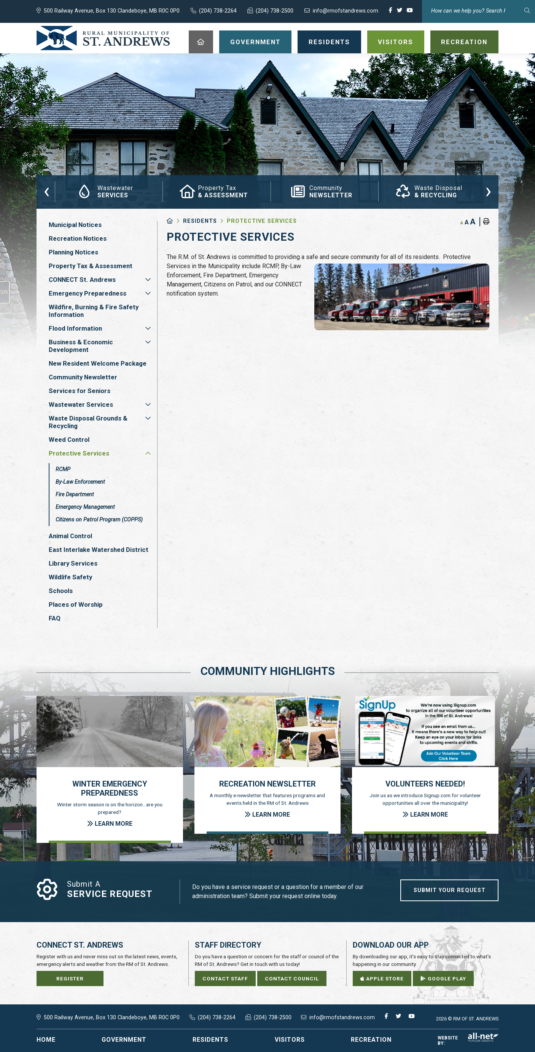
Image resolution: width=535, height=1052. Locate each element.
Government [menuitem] (255, 42)
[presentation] (46, 190)
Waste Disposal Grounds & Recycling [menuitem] (88, 422)
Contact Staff (225, 978)
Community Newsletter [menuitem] (83, 377)
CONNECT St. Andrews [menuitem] (82, 279)
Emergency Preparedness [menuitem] (87, 293)
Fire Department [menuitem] (75, 494)
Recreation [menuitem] (464, 42)
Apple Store (382, 978)
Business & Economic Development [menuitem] (81, 345)
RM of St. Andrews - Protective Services (103, 38)
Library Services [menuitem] (73, 563)
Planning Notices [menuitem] (73, 252)
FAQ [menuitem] (55, 618)
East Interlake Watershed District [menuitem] (98, 549)
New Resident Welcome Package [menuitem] (97, 363)
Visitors (290, 1039)
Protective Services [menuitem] (79, 453)
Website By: (468, 1040)
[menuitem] (201, 41)
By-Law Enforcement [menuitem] (80, 482)
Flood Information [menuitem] (75, 328)
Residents (200, 221)
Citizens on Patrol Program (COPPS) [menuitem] (99, 519)
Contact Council (292, 978)
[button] (148, 279)
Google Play (443, 978)
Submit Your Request (450, 890)
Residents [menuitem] (329, 42)
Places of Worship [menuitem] (76, 604)
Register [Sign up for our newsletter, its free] (70, 978)
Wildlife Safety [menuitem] (70, 577)
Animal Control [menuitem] (70, 536)
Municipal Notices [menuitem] (75, 225)
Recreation (371, 1039)
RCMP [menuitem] (63, 469)
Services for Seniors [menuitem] (79, 391)
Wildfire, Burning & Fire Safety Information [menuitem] (94, 310)
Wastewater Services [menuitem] (81, 404)
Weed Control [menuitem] (69, 439)
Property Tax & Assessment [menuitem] (90, 266)
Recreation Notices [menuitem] (78, 238)
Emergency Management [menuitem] (85, 507)
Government (124, 1039)
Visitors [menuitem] (395, 42)
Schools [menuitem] (61, 591)
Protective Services (262, 221)
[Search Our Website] (478, 11)
